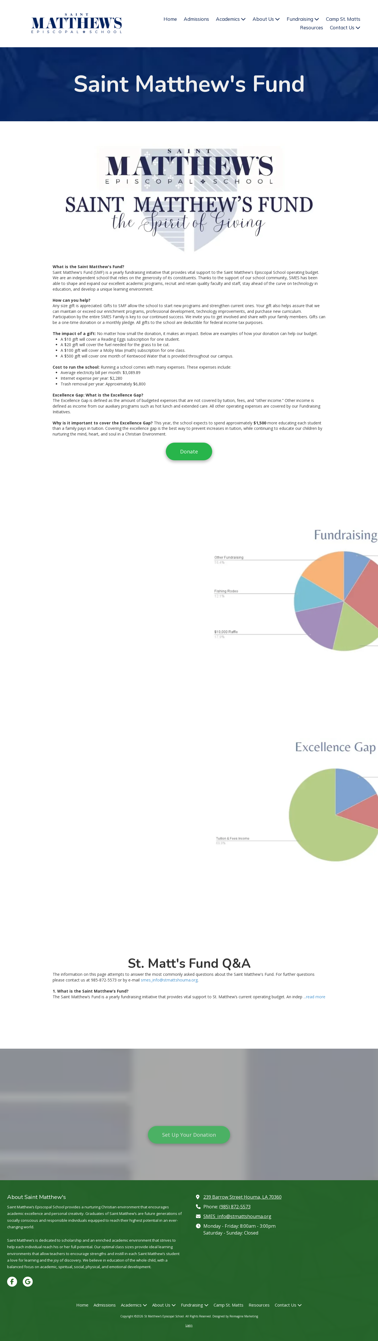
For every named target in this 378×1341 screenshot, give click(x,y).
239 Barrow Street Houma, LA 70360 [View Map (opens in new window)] (242, 1197)
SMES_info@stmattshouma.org (237, 1216)
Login (189, 1325)
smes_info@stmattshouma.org (169, 980)
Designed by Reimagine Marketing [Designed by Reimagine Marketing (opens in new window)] (235, 1316)
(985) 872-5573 (235, 1207)
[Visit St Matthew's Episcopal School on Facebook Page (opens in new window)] (12, 1282)
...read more (314, 996)
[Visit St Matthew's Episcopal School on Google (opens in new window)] (28, 1282)
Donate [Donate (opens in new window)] (189, 451)
